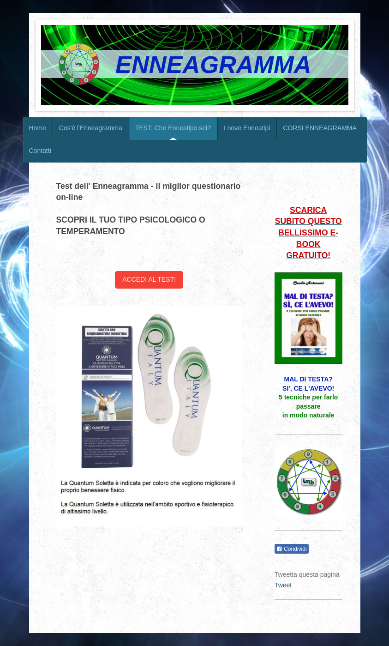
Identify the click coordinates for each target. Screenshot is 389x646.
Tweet (283, 585)
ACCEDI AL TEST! (149, 279)
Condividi (291, 549)
